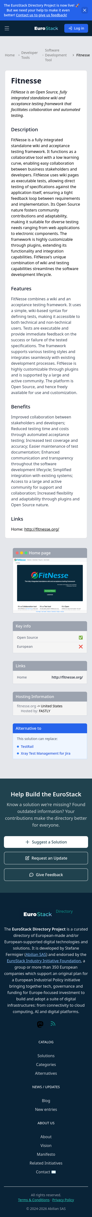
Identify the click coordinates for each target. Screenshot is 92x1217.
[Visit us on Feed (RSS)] (53, 1023)
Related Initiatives (46, 1163)
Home (10, 55)
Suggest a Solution (46, 842)
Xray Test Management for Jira (45, 753)
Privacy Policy (63, 1199)
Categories (46, 1064)
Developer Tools (29, 55)
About (46, 1136)
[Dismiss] (84, 10)
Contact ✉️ (46, 1172)
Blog (46, 1100)
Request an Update (46, 858)
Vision (46, 1145)
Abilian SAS (36, 954)
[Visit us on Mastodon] (40, 1024)
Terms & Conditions (34, 1199)
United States (52, 706)
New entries (46, 1109)
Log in (76, 28)
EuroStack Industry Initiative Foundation (44, 960)
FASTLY (44, 711)
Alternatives (46, 1073)
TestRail (27, 746)
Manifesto (46, 1154)
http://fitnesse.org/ (41, 529)
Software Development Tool (56, 55)
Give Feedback (46, 874)
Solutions (46, 1055)
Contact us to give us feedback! (41, 15)
